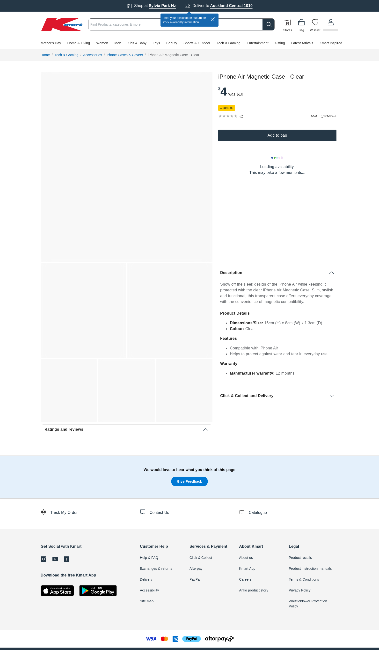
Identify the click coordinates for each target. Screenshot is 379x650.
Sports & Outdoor (196, 43)
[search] (269, 24)
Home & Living (78, 43)
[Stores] (288, 24)
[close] (213, 19)
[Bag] (302, 24)
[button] (189, 43)
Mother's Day (51, 43)
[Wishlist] (316, 24)
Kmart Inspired (331, 43)
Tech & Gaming (229, 43)
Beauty (171, 43)
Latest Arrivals (302, 43)
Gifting (280, 43)
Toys (156, 43)
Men (118, 43)
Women (102, 43)
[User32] (330, 24)
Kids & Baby (137, 43)
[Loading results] (277, 157)
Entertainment (258, 43)
